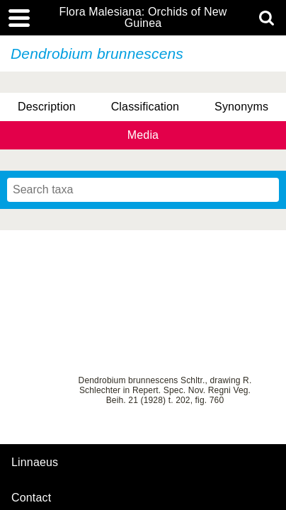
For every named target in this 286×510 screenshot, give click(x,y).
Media (143, 135)
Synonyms (241, 107)
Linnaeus (34, 462)
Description (47, 107)
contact (31, 498)
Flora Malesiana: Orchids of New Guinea (143, 17)
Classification (145, 107)
